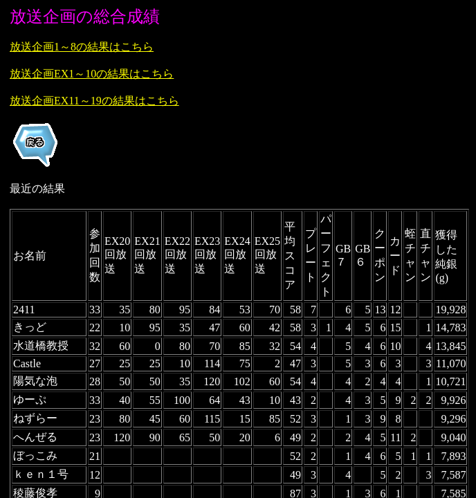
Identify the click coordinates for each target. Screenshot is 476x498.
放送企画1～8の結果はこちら (82, 47)
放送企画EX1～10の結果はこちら (92, 74)
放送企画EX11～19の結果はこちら (94, 101)
